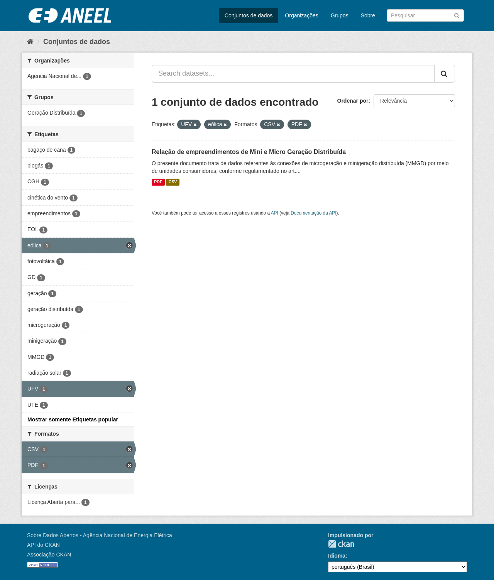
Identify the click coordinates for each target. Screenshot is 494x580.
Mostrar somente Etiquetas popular (72, 419)
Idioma (336, 556)
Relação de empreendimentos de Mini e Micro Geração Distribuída (249, 152)
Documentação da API (313, 213)
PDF (158, 182)
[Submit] (456, 15)
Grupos (340, 15)
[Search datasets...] (293, 74)
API (274, 213)
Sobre (368, 15)
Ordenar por (353, 101)
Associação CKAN (49, 554)
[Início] (30, 42)
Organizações (301, 15)
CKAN (341, 544)
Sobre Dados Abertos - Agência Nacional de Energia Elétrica (99, 535)
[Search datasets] (425, 15)
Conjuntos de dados (249, 15)
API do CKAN (43, 545)
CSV (173, 182)
